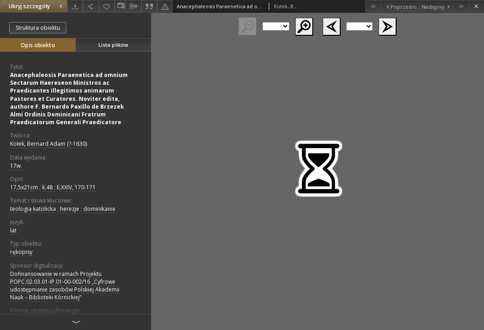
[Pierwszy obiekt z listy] (373, 6)
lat (13, 230)
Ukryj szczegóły (37, 6)
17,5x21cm (24, 187)
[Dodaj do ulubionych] (106, 6)
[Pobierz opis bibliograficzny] (133, 6)
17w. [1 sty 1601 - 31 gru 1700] (16, 166)
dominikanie (99, 209)
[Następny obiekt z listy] (436, 6)
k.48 (47, 187)
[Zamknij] (476, 6)
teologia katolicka (33, 209)
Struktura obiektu (38, 28)
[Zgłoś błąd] (165, 6)
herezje (69, 209)
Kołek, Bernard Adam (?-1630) (48, 144)
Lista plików (113, 44)
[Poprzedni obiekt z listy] (400, 6)
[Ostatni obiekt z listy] (461, 6)
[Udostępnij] (90, 6)
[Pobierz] (75, 6)
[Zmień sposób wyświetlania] (119, 6)
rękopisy (21, 252)
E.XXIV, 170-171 (76, 187)
